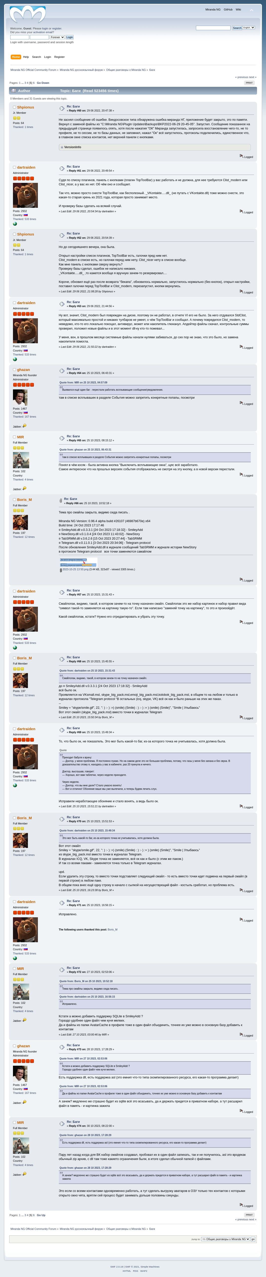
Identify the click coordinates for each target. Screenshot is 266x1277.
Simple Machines (150, 1266)
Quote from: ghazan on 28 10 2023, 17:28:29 (85, 1135)
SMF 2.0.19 (116, 1266)
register (56, 28)
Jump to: (195, 1239)
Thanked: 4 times (23, 479)
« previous (241, 77)
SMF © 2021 (132, 1266)
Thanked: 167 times (24, 416)
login (45, 28)
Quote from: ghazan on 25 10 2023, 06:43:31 (85, 449)
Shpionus (25, 107)
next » (253, 77)
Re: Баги (73, 106)
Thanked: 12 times (24, 536)
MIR (20, 437)
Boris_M (24, 499)
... (22, 82)
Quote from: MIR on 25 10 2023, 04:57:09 (83, 382)
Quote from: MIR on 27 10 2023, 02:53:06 (83, 1058)
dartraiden (26, 167)
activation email (42, 32)
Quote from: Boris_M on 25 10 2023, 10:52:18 (86, 981)
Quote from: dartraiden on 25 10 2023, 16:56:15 (87, 996)
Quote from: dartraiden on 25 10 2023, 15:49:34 (87, 830)
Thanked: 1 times (23, 126)
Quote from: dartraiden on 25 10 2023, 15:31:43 (87, 670)
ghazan (23, 369)
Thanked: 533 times (24, 219)
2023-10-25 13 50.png (74, 569)
